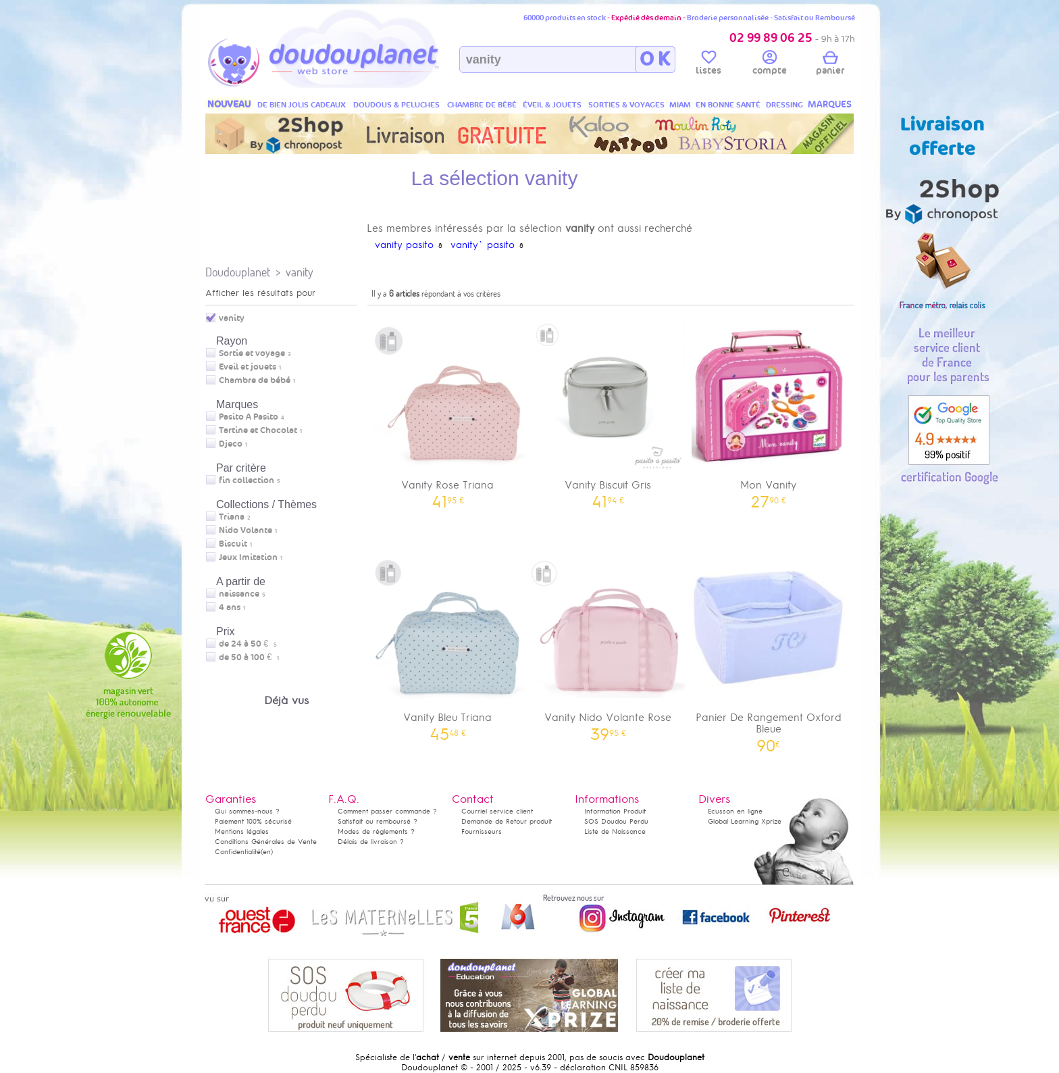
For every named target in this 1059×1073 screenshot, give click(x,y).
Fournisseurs (481, 831)
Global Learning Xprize (744, 821)
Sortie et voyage (252, 353)
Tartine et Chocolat (258, 430)
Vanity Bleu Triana (447, 641)
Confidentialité (238, 851)
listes (708, 64)
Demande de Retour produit (506, 821)
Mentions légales (242, 831)
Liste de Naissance (615, 831)
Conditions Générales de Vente (266, 841)
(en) (267, 851)
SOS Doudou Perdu (616, 821)
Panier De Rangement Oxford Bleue (768, 647)
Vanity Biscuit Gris (608, 409)
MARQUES (830, 104)
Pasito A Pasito (248, 416)
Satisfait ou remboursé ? (377, 821)
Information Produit (615, 811)
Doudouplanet (237, 272)
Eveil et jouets (247, 366)
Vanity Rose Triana (447, 409)
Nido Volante (245, 530)
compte (769, 64)
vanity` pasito (482, 245)
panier (830, 64)
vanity (299, 272)
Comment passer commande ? (387, 811)
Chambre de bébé (254, 380)
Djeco (230, 444)
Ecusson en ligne (735, 811)
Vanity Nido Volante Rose (608, 641)
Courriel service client (497, 811)
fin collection (246, 480)
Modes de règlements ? (376, 831)
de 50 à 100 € (249, 657)
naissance (239, 594)
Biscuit (233, 544)
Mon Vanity (768, 409)
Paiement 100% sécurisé (253, 821)
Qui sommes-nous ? (247, 811)
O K (655, 59)
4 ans (229, 607)
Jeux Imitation (248, 557)
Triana (231, 516)
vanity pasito (404, 245)
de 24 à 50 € (248, 644)
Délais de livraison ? (371, 841)
